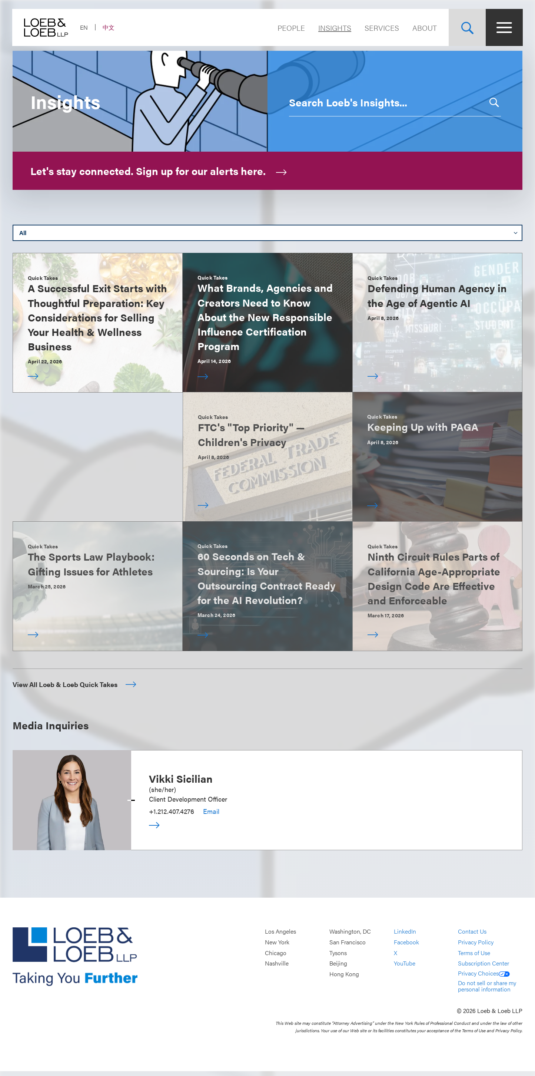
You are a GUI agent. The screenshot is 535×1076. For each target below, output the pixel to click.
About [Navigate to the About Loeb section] (424, 27)
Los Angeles (280, 936)
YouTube (404, 968)
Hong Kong (344, 979)
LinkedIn (405, 936)
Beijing (338, 968)
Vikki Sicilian (181, 783)
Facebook (406, 947)
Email (211, 816)
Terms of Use (474, 957)
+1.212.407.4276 (171, 816)
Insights (334, 27)
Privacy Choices (484, 978)
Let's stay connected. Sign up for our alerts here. (158, 165)
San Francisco (347, 947)
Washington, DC (350, 936)
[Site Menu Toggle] (503, 27)
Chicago (275, 957)
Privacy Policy (476, 947)
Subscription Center (483, 968)
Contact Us (472, 936)
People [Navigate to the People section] (291, 27)
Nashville (277, 968)
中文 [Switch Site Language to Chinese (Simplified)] (109, 27)
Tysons (338, 957)
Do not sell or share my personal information (487, 991)
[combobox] (385, 97)
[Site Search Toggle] (466, 27)
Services (381, 27)
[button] (491, 97)
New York (277, 947)
